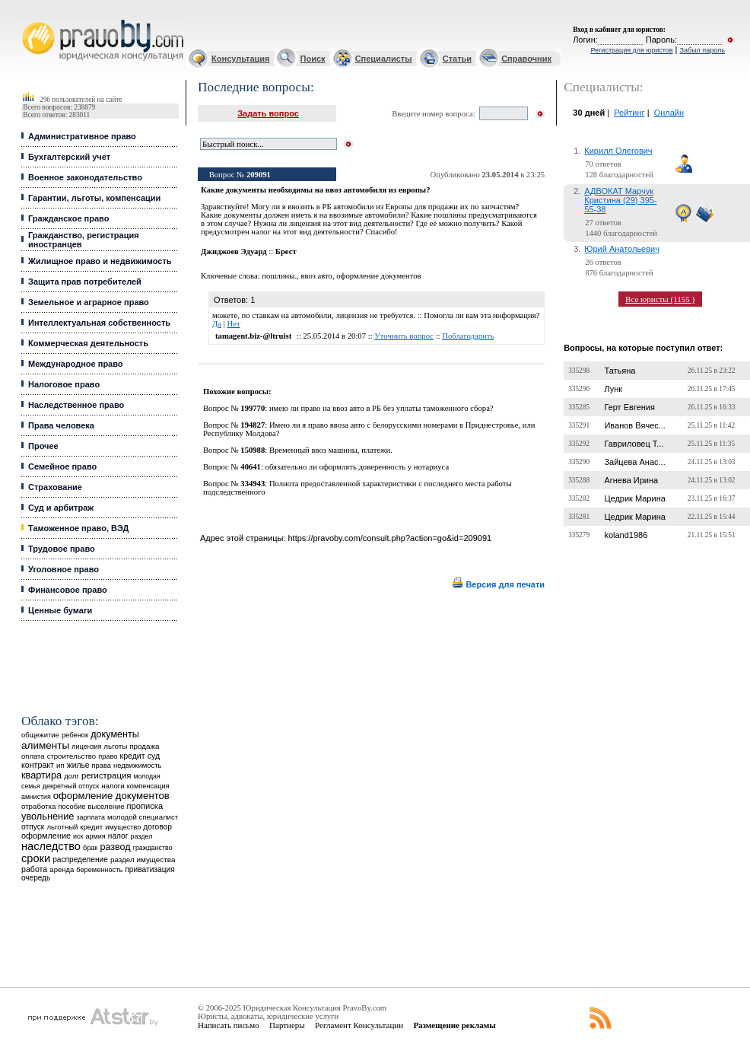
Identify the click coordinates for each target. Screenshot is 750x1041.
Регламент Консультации (359, 1025)
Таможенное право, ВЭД (78, 528)
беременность (99, 870)
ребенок (75, 735)
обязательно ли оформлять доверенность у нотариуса (357, 467)
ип (60, 765)
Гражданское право (68, 218)
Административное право (82, 136)
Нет (233, 324)
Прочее (43, 445)
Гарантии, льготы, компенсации (94, 197)
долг (71, 776)
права (101, 765)
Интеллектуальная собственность (99, 322)
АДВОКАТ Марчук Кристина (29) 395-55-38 (620, 200)
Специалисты (383, 58)
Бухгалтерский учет (69, 156)
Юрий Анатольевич (621, 248)
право (107, 756)
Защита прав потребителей (84, 281)
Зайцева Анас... (634, 461)
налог (118, 836)
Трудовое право (61, 548)
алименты (45, 745)
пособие (71, 806)
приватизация (150, 869)
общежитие (40, 735)
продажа (144, 746)
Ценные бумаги (60, 610)
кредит (132, 755)
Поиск (313, 58)
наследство (51, 846)
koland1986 (625, 535)
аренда (61, 869)
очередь (35, 878)
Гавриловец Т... (633, 443)
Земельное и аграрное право (88, 302)
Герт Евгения (629, 407)
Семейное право (62, 466)
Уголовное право (63, 569)
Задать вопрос (268, 113)
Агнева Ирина (631, 480)
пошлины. (279, 276)
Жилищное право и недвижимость (100, 261)
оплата (33, 756)
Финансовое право (67, 589)
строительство (71, 756)
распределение (80, 859)
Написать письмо (228, 1025)
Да (216, 324)
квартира (41, 775)
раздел (141, 836)
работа (34, 869)
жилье (78, 765)
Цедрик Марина (634, 498)
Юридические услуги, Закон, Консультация (29, 20)
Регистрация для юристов (631, 50)
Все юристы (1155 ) (659, 299)
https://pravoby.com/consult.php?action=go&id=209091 (389, 538)
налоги (112, 786)
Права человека (61, 425)
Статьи (457, 58)
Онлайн (669, 112)
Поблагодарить (468, 336)
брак (90, 848)
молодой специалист (142, 817)
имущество (123, 827)
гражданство (153, 848)
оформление (46, 835)
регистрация (106, 775)
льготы (115, 746)
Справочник (526, 58)
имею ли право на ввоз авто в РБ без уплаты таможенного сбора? (381, 408)
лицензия (86, 746)
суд (154, 755)
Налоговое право (64, 384)
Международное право (75, 363)
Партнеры (287, 1025)
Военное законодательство (85, 177)
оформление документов (111, 795)
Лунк (613, 388)
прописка (145, 805)
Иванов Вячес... (635, 425)
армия (96, 836)
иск (78, 836)
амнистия (36, 797)
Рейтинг (629, 112)
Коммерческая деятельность (88, 343)
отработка (38, 806)
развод (115, 847)
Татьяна (619, 370)
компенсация (148, 786)
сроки (35, 858)
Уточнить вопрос (404, 336)
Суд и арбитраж (61, 507)
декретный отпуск (71, 786)
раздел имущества (142, 859)
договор (157, 827)
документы (115, 734)
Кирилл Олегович (618, 150)
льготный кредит (74, 827)
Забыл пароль (702, 50)
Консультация (240, 58)
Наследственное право (76, 404)
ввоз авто (316, 276)
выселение (106, 806)
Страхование (55, 487)
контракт (37, 764)
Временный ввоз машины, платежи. (330, 450)
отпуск (32, 827)
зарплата (90, 817)
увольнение (47, 816)
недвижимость (137, 765)
